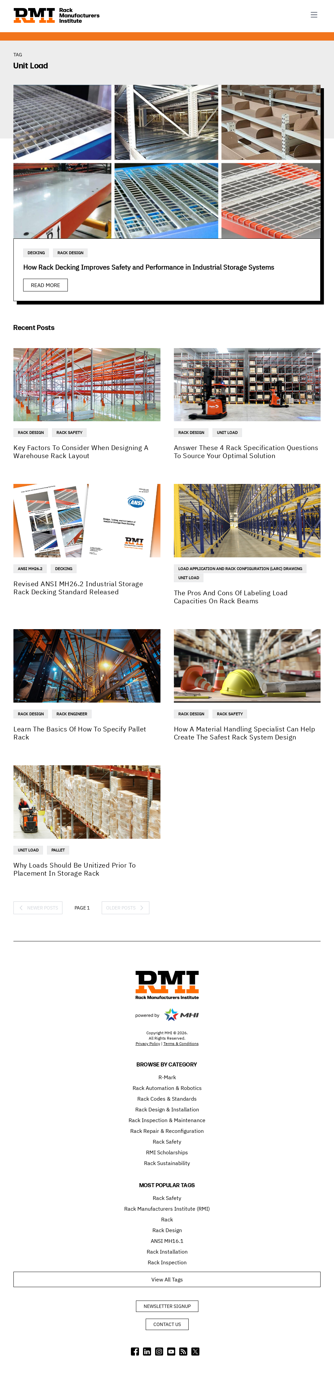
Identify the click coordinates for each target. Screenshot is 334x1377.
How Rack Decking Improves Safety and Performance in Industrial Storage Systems (148, 267)
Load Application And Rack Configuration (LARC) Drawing (240, 568)
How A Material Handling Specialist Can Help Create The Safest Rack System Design (245, 732)
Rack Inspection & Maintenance (167, 1120)
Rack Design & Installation (167, 1109)
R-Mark (167, 1077)
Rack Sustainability (167, 1163)
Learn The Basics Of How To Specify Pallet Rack (79, 732)
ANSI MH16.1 (167, 1240)
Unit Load (227, 432)
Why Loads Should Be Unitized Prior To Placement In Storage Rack (74, 869)
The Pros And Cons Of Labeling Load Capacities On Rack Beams (231, 596)
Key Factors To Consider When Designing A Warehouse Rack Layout (80, 451)
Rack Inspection (167, 1262)
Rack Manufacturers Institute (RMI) (167, 1208)
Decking (36, 252)
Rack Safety (69, 432)
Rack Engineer (71, 713)
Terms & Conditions (181, 1043)
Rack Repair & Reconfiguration (167, 1130)
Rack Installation (167, 1251)
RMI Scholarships (167, 1152)
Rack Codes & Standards (167, 1098)
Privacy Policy (148, 1043)
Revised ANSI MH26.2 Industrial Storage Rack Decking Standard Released (78, 587)
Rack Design (70, 252)
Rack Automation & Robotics (167, 1088)
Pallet (58, 849)
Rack (167, 1219)
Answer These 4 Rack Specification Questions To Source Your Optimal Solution (246, 451)
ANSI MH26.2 (30, 568)
